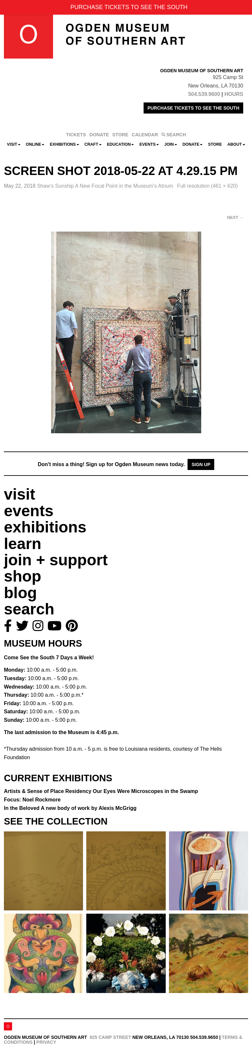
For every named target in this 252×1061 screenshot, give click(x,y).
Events (149, 144)
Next (235, 217)
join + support (56, 560)
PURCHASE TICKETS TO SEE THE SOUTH (193, 108)
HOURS (233, 94)
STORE (120, 134)
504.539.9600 (204, 94)
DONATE (99, 134)
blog (20, 592)
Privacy (46, 1042)
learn (22, 543)
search (29, 609)
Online (35, 144)
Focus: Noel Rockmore (32, 799)
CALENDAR (145, 134)
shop (22, 576)
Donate (192, 144)
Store (215, 144)
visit (19, 494)
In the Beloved (70, 808)
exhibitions (45, 527)
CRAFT (92, 144)
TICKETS (76, 134)
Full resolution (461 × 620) (207, 186)
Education (120, 144)
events (28, 510)
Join (170, 144)
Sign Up (200, 464)
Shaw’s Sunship (106, 186)
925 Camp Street (110, 1037)
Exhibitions (64, 144)
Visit (13, 144)
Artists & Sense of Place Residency (101, 791)
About (236, 144)
